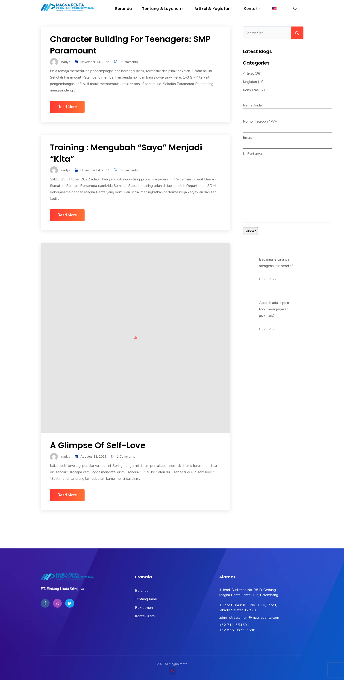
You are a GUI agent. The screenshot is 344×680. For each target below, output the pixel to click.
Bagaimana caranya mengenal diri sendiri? (276, 262)
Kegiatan (250, 81)
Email (287, 141)
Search (297, 32)
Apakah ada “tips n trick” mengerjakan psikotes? (274, 309)
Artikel (248, 73)
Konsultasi (251, 90)
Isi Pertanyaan (287, 187)
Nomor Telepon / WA (287, 125)
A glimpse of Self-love (97, 445)
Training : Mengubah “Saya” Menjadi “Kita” (126, 153)
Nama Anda (287, 109)
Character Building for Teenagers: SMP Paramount (130, 44)
